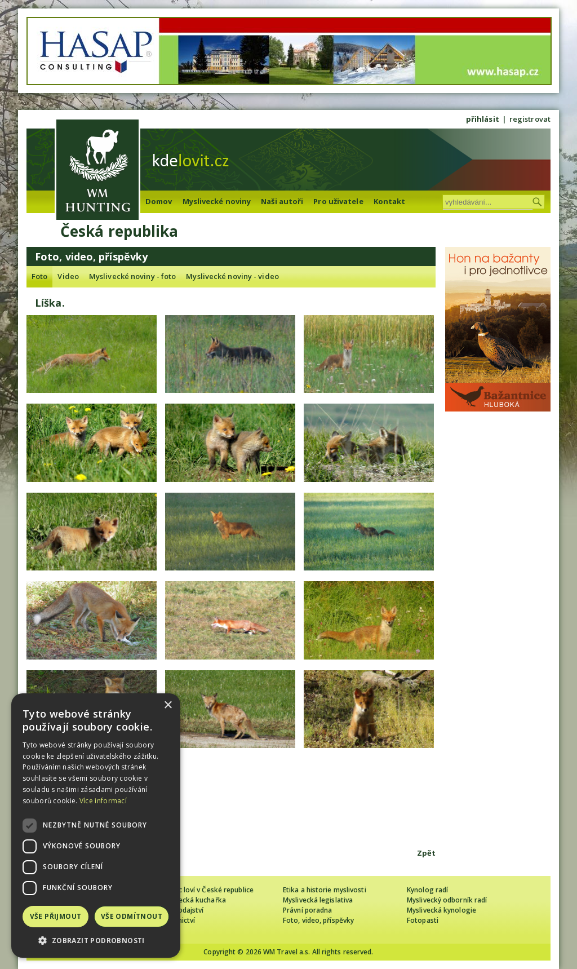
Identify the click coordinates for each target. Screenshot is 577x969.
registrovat (530, 119)
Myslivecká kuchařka (192, 900)
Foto (39, 276)
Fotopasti (422, 920)
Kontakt (390, 201)
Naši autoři (282, 201)
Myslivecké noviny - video (232, 276)
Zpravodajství (181, 910)
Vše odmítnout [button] (131, 916)
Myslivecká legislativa (318, 900)
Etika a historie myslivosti (324, 890)
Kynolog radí (427, 890)
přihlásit (482, 119)
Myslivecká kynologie (441, 910)
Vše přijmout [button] (56, 916)
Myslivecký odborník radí (447, 900)
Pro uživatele (338, 201)
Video (68, 276)
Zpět (426, 853)
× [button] (167, 705)
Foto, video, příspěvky (318, 920)
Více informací (103, 801)
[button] (96, 940)
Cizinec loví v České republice (206, 890)
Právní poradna (307, 910)
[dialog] (95, 825)
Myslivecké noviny (217, 201)
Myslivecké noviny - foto (132, 276)
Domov (158, 201)
